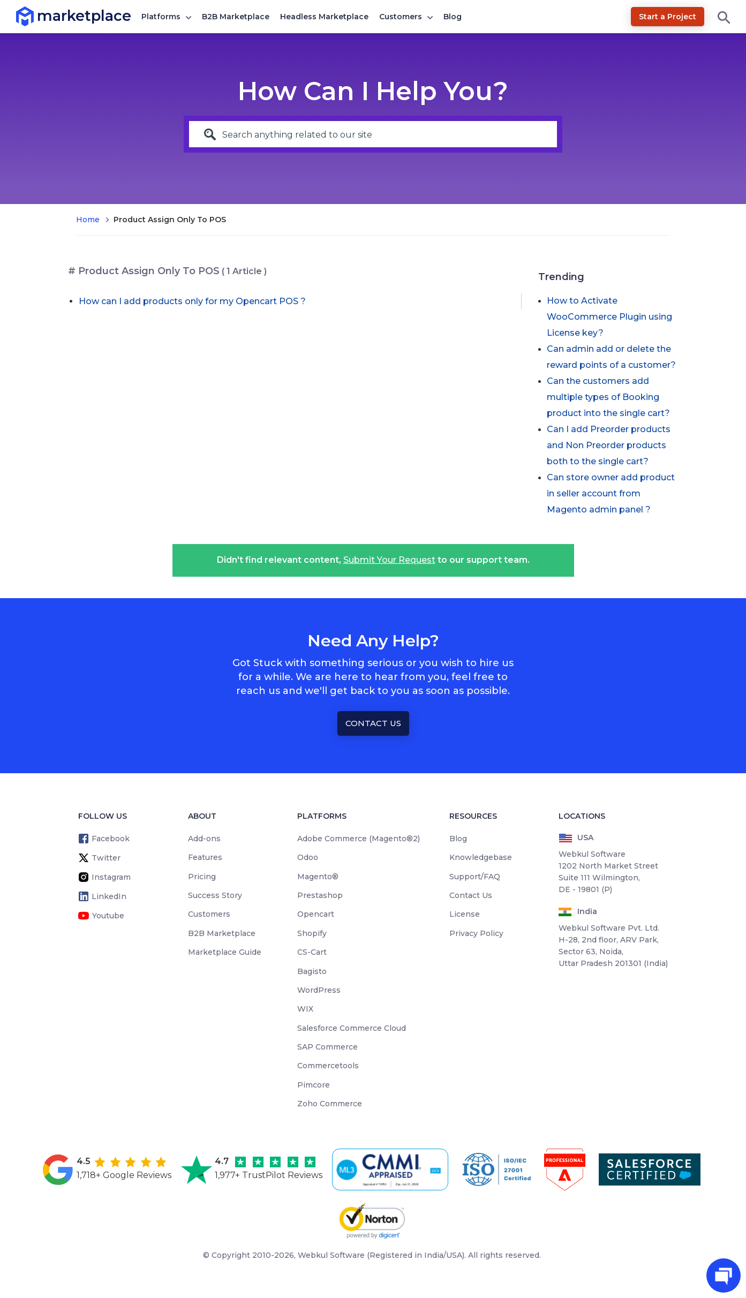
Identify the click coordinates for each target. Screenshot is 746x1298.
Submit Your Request (389, 560)
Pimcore (313, 1085)
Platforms (160, 16)
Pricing (202, 876)
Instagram (111, 877)
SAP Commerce (327, 1047)
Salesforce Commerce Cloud (351, 1028)
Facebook (111, 838)
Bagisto (312, 971)
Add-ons (204, 838)
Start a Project (667, 16)
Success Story (215, 895)
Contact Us (373, 723)
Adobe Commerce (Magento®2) (358, 838)
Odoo (307, 857)
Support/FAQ (474, 876)
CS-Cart (312, 952)
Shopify (312, 933)
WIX (305, 1009)
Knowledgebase (480, 857)
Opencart (315, 914)
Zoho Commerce (329, 1103)
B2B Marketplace (235, 16)
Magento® (317, 876)
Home (88, 219)
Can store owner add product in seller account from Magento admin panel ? (611, 493)
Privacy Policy (476, 933)
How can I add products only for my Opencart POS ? (192, 301)
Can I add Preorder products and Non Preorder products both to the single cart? (608, 445)
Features (205, 857)
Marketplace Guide (224, 952)
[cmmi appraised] (392, 1169)
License (464, 914)
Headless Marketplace (324, 16)
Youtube (108, 915)
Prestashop (320, 895)
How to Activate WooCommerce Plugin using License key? (609, 317)
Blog (452, 16)
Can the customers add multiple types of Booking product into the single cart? (608, 397)
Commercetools (328, 1065)
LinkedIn (109, 896)
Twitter (106, 858)
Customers (400, 16)
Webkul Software (331, 1255)
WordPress (319, 990)
